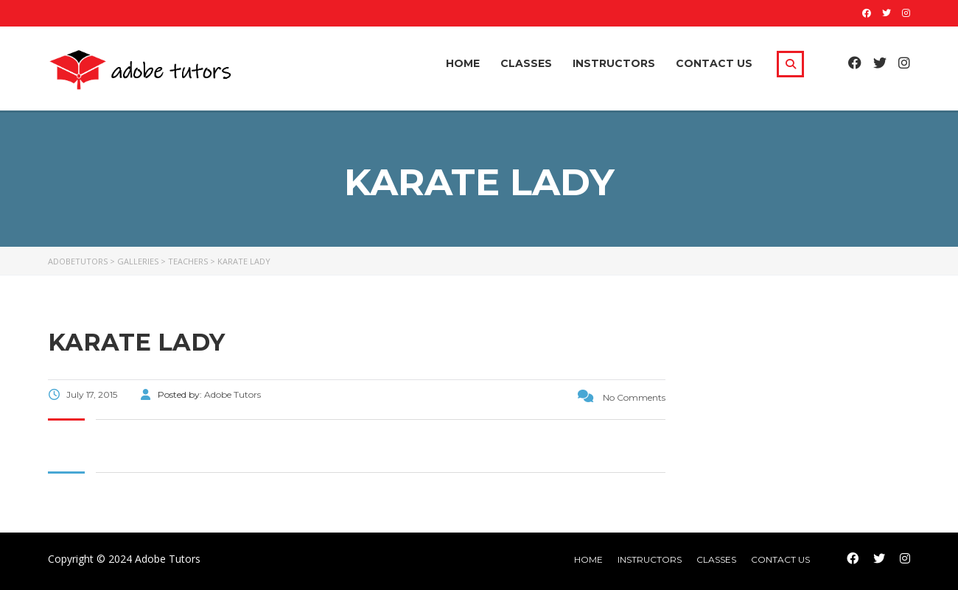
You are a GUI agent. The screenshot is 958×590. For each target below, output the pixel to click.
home (588, 559)
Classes (526, 63)
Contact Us (714, 63)
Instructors (614, 63)
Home (463, 63)
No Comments (621, 397)
